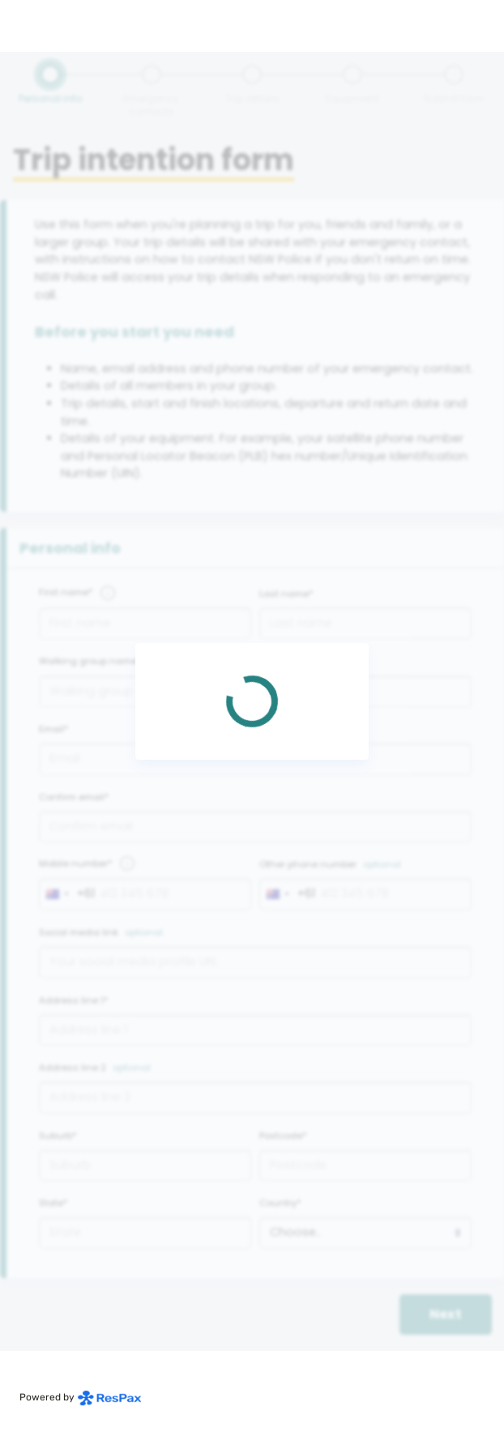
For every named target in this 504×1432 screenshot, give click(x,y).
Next (445, 1314)
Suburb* (58, 1135)
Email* (54, 728)
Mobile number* (76, 863)
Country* (280, 1202)
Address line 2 (72, 1067)
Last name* (286, 593)
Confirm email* (74, 797)
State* (53, 1202)
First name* (66, 592)
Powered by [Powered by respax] (80, 1397)
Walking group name (88, 660)
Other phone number (308, 864)
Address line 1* (74, 1000)
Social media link (78, 932)
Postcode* (283, 1135)
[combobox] (67, 894)
